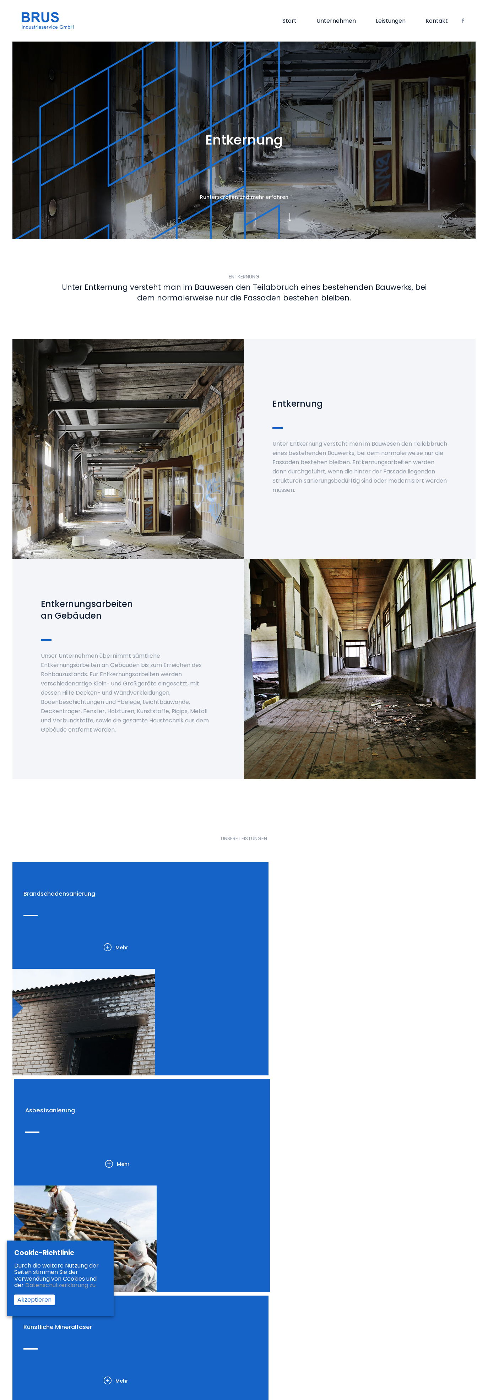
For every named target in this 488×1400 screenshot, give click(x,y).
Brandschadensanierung (164, 1256)
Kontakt (436, 22)
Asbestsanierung (154, 1274)
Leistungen (391, 22)
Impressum (309, 1265)
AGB (300, 1256)
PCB (138, 1310)
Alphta (459, 1359)
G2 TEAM (438, 1359)
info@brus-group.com (408, 1288)
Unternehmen (336, 22)
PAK (138, 1319)
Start (289, 22)
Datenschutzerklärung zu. (61, 1285)
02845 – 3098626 (400, 1266)
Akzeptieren (34, 1299)
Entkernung (148, 1265)
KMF (138, 1283)
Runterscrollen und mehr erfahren (244, 199)
